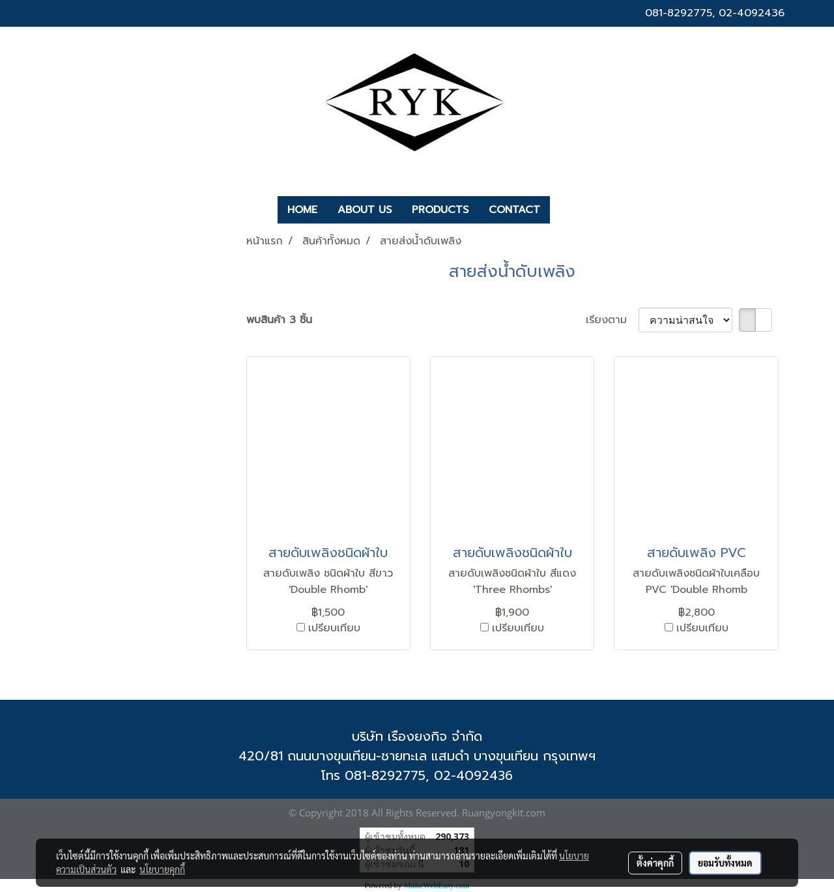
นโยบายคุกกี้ (162, 869)
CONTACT (514, 210)
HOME (302, 210)
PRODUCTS (440, 210)
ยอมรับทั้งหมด (725, 863)
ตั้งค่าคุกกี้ (655, 863)
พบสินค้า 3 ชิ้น (279, 320)
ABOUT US (365, 210)
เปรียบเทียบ (334, 628)
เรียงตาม (612, 320)
